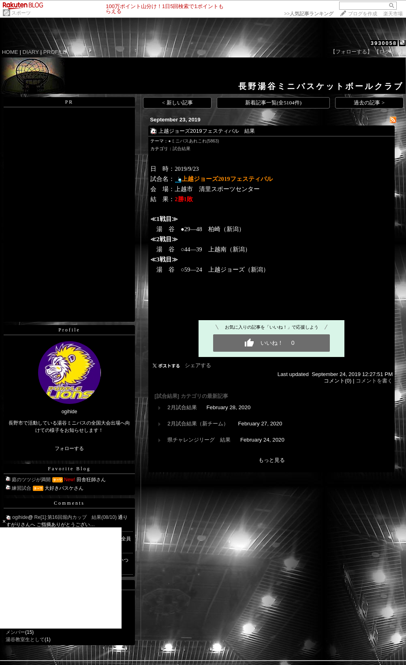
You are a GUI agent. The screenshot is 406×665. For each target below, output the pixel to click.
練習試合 (21, 488)
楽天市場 (393, 14)
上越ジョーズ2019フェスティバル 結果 (206, 131)
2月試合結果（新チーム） (197, 424)
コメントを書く (374, 381)
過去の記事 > (369, 103)
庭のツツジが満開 (31, 479)
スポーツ (21, 13)
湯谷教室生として (25, 639)
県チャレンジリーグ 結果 (199, 440)
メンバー (15, 632)
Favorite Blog (69, 469)
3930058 (384, 43)
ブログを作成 (362, 14)
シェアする (198, 365)
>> (308, 14)
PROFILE (54, 52)
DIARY (31, 52)
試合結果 (181, 148)
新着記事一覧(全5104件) (273, 103)
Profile (69, 330)
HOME (10, 52)
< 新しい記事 (177, 103)
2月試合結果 (182, 407)
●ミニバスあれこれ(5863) (193, 140)
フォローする (69, 448)
